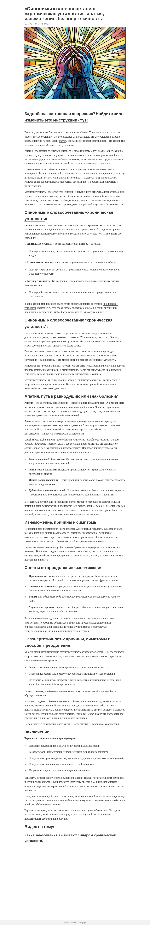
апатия (62, 140)
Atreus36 (28, 24)
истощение (33, 425)
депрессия (34, 433)
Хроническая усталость (102, 132)
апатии (83, 251)
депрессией (85, 204)
